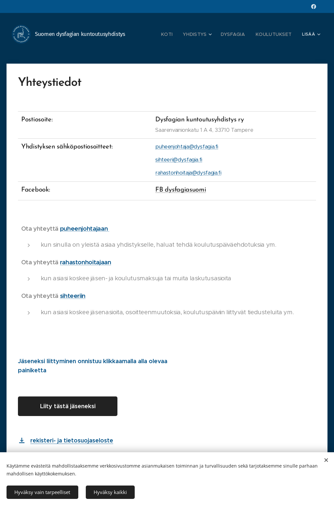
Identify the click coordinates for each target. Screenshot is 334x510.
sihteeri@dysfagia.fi (178, 159)
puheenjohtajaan (84, 228)
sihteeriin (72, 296)
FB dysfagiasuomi (180, 190)
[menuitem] (176, 34)
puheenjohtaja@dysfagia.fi (186, 146)
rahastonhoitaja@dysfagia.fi (188, 172)
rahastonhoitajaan (85, 262)
